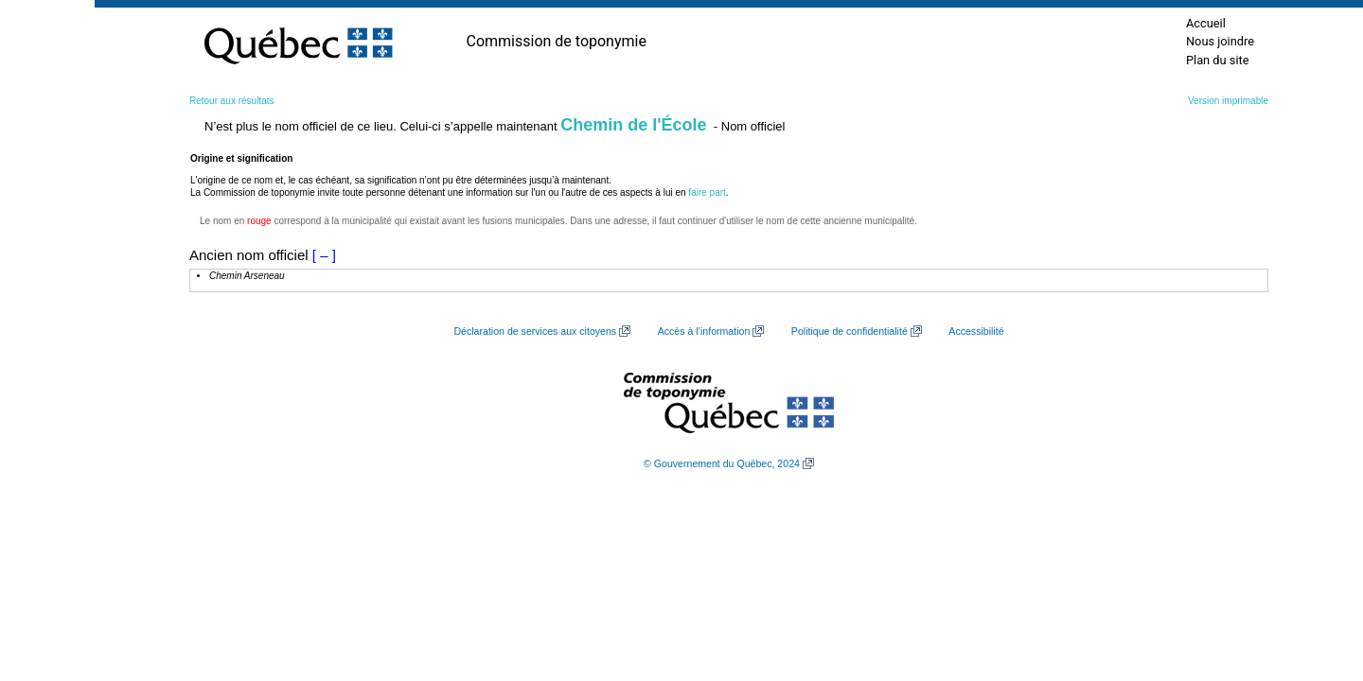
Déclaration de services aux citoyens (534, 331)
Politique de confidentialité (849, 331)
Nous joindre (1220, 41)
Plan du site (1217, 60)
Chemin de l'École (633, 124)
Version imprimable (1228, 101)
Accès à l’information (704, 331)
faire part (706, 192)
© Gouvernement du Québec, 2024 (722, 463)
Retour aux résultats (231, 101)
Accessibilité (975, 331)
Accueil (1206, 23)
